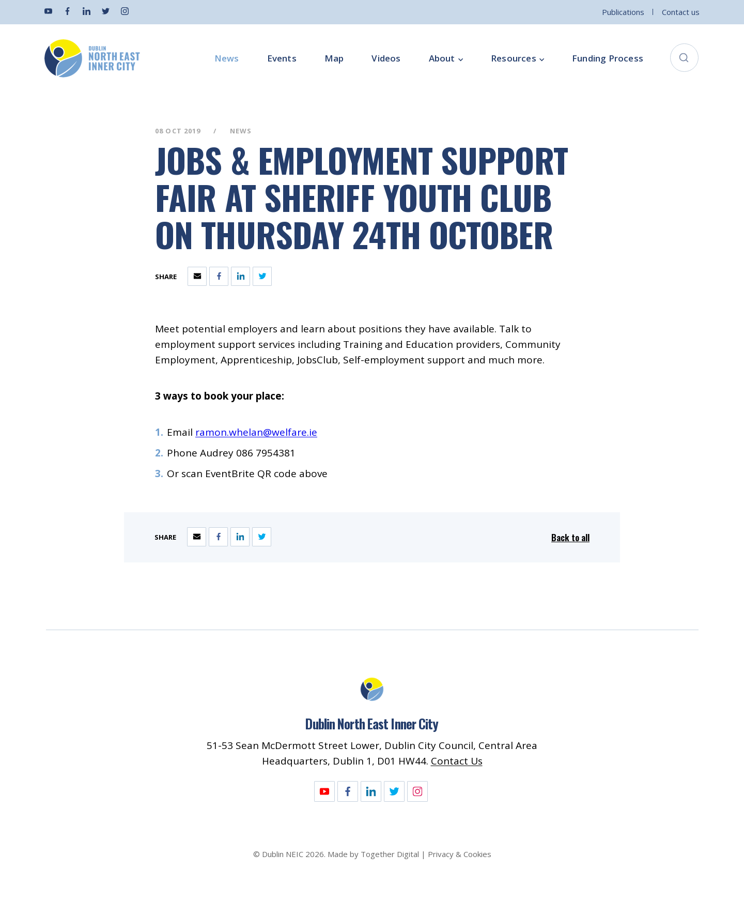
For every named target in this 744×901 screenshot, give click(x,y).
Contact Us (457, 761)
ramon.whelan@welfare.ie (256, 432)
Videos (385, 58)
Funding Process (607, 58)
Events (282, 58)
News (226, 58)
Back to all (570, 537)
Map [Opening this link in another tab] (334, 58)
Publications (623, 12)
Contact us (681, 12)
